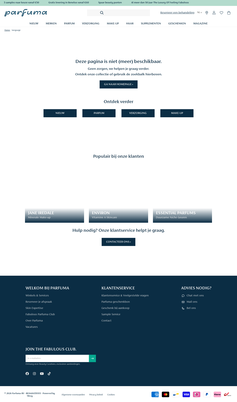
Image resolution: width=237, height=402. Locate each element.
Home (7, 30)
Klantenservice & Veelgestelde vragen (125, 295)
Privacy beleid (96, 395)
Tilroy (30, 396)
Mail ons (192, 301)
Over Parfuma (34, 320)
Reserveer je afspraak (39, 301)
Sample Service (110, 314)
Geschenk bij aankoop (115, 308)
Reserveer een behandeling (177, 12)
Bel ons (191, 308)
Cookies (111, 395)
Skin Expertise (34, 308)
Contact (106, 320)
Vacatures (32, 327)
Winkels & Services (37, 295)
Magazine (200, 23)
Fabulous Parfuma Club (40, 314)
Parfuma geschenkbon (115, 301)
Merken (51, 23)
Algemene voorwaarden (73, 395)
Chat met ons (195, 295)
